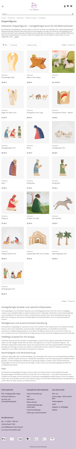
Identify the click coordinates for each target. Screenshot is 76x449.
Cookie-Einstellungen (34, 410)
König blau (31, 183)
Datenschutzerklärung (34, 394)
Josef (3, 183)
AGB (28, 396)
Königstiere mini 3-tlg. (35, 113)
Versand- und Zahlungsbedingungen (8, 400)
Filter (5, 45)
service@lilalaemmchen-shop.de (12, 427)
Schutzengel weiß (7, 77)
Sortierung (14, 45)
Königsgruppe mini (8, 148)
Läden (54, 404)
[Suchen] (73, 14)
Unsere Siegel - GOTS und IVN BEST (62, 398)
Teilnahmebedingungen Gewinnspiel (35, 406)
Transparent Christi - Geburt (62, 113)
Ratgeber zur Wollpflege (60, 407)
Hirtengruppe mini (8, 289)
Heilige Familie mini (8, 254)
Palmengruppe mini (59, 254)
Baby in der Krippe (34, 77)
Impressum (30, 399)
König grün (56, 183)
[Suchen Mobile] (37, 14)
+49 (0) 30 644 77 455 (8, 424)
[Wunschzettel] (67, 6)
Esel (53, 77)
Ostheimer (4, 75)
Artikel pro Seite (32, 45)
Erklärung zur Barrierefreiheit (36, 413)
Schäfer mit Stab (33, 218)
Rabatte (54, 410)
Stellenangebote (57, 401)
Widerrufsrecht (32, 402)
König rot (4, 218)
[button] (64, 6)
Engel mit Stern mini (8, 113)
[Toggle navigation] (3, 6)
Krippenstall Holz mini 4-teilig (38, 254)
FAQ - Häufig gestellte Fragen (10, 394)
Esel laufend (56, 218)
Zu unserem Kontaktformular (11, 430)
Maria (29, 148)
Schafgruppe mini (58, 148)
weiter (16, 37)
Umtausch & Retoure (8, 396)
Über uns (55, 394)
